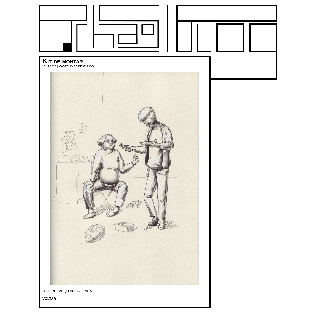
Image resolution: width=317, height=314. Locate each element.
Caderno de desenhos (76, 66)
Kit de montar (62, 61)
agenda (84, 291)
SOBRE (50, 291)
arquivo (67, 291)
